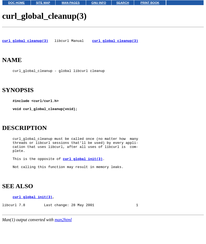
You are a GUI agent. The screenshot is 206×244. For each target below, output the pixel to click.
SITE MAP (43, 2)
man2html (63, 241)
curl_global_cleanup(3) (25, 43)
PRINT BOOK (150, 2)
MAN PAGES (71, 2)
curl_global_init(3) (82, 174)
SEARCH (122, 2)
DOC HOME (16, 2)
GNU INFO (98, 2)
